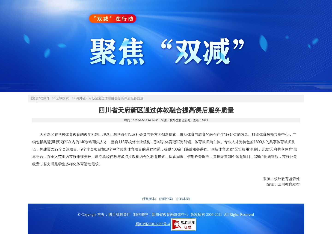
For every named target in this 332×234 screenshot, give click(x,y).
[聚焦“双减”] (40, 98)
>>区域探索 (60, 98)
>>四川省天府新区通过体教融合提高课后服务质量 (107, 98)
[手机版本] (149, 199)
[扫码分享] (166, 199)
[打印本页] (183, 199)
